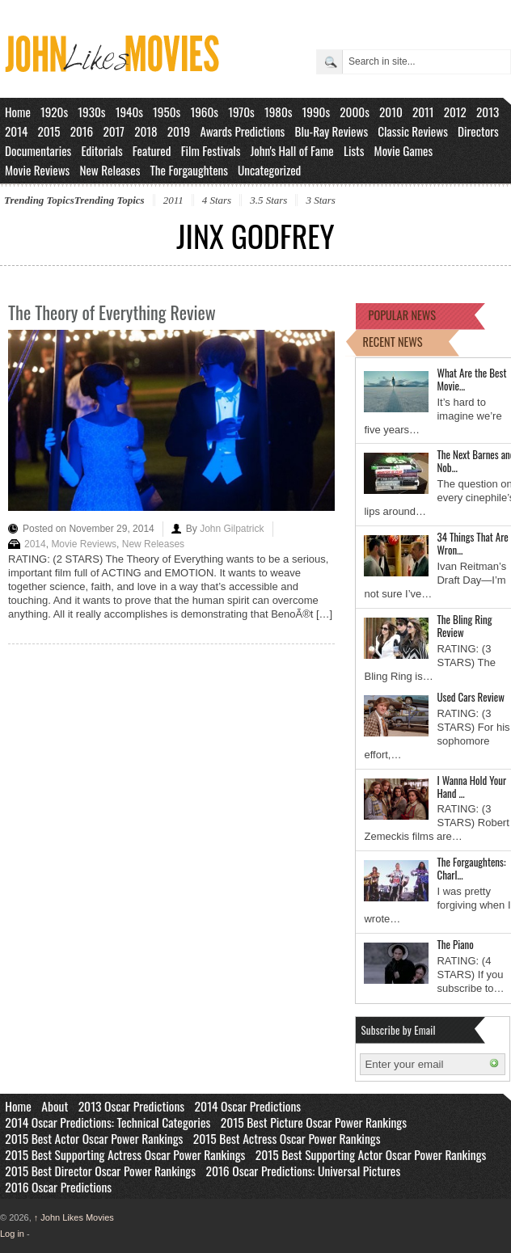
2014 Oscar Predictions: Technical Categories (107, 1122)
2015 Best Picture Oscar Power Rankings (314, 1122)
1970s (241, 111)
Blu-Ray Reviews (331, 131)
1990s (316, 111)
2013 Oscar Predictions (131, 1106)
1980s (278, 111)
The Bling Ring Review (464, 625)
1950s (166, 111)
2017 (114, 131)
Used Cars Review (470, 697)
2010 (391, 111)
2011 (423, 111)
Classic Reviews (413, 131)
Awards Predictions (242, 131)
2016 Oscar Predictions (58, 1187)
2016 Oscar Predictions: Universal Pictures (302, 1170)
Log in (12, 1233)
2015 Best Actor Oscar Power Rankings (94, 1138)
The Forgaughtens (188, 170)
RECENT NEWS (392, 341)
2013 (487, 111)
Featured (152, 150)
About (54, 1106)
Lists (354, 150)
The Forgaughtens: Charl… (471, 868)
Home (18, 111)
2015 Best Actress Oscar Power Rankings (287, 1138)
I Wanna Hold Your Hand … (471, 786)
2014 (16, 131)
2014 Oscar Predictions (248, 1106)
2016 (82, 131)
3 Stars (320, 200)
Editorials (101, 150)
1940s (129, 111)
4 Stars (216, 200)
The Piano (455, 944)
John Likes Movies (74, 1217)
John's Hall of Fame (292, 150)
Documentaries (38, 150)
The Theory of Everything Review (112, 312)
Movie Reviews (37, 170)
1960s (204, 111)
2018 (145, 131)
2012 (455, 111)
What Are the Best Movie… (471, 379)
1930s (91, 111)
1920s (54, 111)
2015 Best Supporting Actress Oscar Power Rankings (125, 1154)
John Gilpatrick (232, 528)
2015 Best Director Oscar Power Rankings (100, 1170)
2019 (179, 131)
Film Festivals (211, 150)
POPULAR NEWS (402, 314)
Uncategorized (269, 170)
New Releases (109, 170)
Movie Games (403, 150)
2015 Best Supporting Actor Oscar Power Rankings (371, 1154)
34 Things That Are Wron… (472, 543)
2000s (355, 111)
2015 (48, 131)
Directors (478, 131)
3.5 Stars (268, 200)
